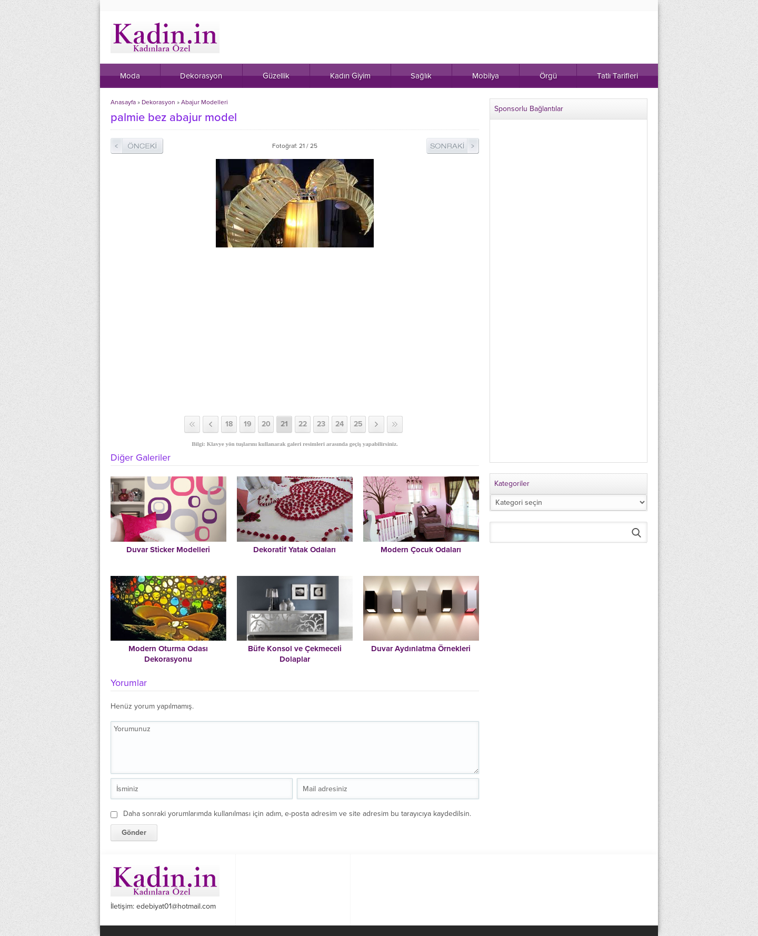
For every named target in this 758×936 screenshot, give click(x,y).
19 (248, 424)
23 (321, 424)
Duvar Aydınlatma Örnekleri (421, 648)
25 (358, 424)
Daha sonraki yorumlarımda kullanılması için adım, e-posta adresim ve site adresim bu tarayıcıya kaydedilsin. (297, 813)
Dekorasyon (158, 102)
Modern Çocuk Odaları (421, 549)
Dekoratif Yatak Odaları (294, 549)
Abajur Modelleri (204, 102)
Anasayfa (123, 102)
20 (266, 424)
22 (302, 424)
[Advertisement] (295, 331)
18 (229, 424)
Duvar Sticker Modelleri (168, 549)
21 (284, 424)
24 (339, 424)
